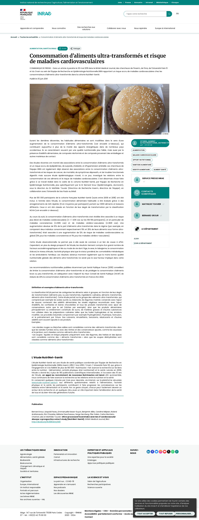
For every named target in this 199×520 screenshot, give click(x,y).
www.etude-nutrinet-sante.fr (45, 382)
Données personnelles (121, 511)
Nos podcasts (60, 487)
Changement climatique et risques (32, 467)
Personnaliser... (184, 513)
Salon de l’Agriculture (97, 481)
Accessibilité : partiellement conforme (103, 514)
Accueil (14, 37)
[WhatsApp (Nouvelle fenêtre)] (173, 451)
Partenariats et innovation (65, 454)
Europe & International (165, 28)
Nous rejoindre (140, 28)
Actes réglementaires (29, 493)
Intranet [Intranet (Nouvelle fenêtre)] (149, 2)
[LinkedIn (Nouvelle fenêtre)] (148, 451)
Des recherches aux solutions (86, 28)
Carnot (57, 457)
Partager (75, 48)
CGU (105, 511)
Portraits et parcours (29, 490)
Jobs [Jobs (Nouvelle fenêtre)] (120, 2)
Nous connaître (59, 28)
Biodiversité (25, 460)
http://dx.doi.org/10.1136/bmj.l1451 (46, 421)
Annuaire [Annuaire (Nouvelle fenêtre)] (138, 2)
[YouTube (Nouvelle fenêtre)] (164, 451)
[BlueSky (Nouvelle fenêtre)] (156, 451)
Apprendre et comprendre (32, 28)
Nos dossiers (59, 490)
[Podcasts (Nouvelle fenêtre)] (177, 451)
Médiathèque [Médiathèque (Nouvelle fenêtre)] (162, 2)
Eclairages (92, 460)
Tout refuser (165, 513)
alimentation (139, 150)
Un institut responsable (30, 487)
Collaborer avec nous (116, 28)
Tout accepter (145, 513)
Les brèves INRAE (27, 496)
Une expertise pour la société (100, 457)
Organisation (26, 481)
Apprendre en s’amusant (65, 484)
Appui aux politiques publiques (101, 463)
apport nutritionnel (142, 160)
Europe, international (29, 484)
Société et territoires (29, 471)
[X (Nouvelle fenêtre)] (168, 451)
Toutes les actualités (29, 37)
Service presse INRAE (153, 180)
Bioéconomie (26, 463)
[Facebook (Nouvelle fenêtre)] (152, 451)
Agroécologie (26, 454)
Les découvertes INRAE (63, 493)
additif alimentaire (141, 170)
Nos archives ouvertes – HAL (32, 499)
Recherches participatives (99, 484)
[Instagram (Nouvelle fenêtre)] (160, 451)
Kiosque (175, 2)
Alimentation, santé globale (43, 48)
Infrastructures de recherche (67, 460)
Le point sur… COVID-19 (64, 481)
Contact (89, 517)
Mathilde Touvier (153, 204)
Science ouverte (95, 487)
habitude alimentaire (142, 165)
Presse (128, 2)
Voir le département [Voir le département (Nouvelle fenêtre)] (143, 243)
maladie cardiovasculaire (144, 155)
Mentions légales (93, 511)
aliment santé (160, 170)
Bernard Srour (152, 215)
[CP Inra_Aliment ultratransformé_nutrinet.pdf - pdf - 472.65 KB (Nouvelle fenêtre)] (150, 143)
